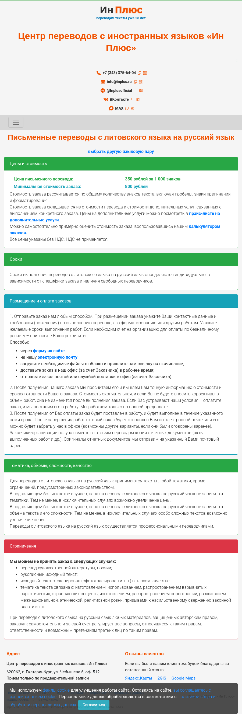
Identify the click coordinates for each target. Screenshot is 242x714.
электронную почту (57, 357)
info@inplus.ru (119, 81)
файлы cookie (56, 690)
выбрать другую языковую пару (121, 151)
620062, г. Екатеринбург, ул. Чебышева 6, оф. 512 (53, 672)
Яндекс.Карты (138, 678)
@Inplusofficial (119, 90)
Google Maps (184, 678)
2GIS (162, 678)
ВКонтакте (119, 99)
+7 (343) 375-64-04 (119, 73)
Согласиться (94, 705)
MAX (119, 108)
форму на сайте (49, 350)
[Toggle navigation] (15, 122)
